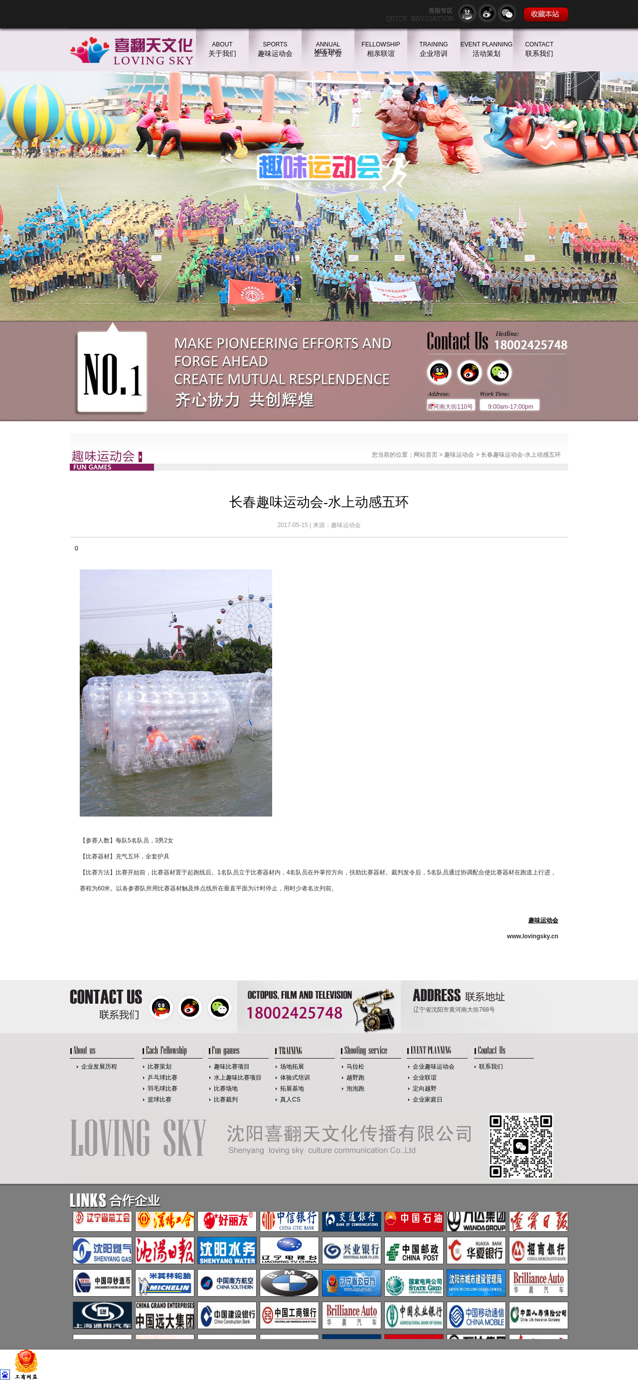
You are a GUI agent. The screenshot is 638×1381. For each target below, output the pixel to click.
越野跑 (355, 1077)
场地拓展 (292, 1066)
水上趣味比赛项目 (238, 1077)
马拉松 (355, 1066)
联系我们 (491, 1066)
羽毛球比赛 (162, 1088)
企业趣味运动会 (434, 1066)
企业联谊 (425, 1077)
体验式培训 (295, 1077)
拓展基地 (292, 1088)
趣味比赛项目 (232, 1066)
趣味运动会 (459, 454)
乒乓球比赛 (162, 1077)
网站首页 (426, 454)
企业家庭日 (428, 1099)
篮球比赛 (159, 1099)
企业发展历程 (99, 1066)
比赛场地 (226, 1088)
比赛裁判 (226, 1099)
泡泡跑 (355, 1088)
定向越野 (425, 1088)
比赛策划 (159, 1066)
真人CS (290, 1099)
